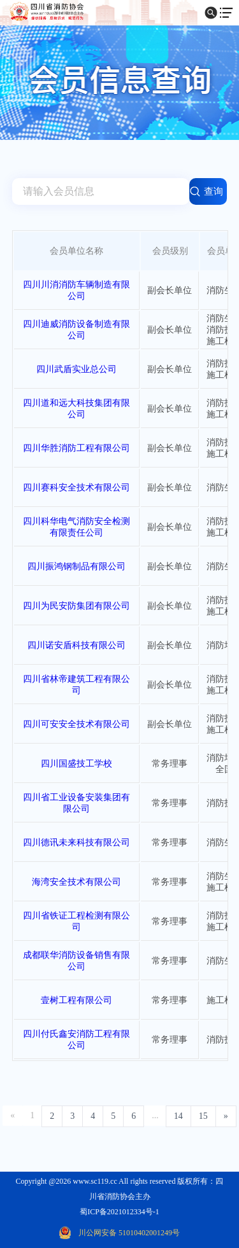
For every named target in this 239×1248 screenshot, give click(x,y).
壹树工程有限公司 (76, 1000)
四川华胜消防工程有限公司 (76, 448)
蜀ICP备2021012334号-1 (119, 1211)
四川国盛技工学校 (76, 763)
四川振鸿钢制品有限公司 (76, 566)
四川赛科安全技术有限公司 (76, 487)
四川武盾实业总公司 (76, 369)
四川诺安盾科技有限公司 (76, 645)
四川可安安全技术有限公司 (76, 724)
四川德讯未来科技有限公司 (76, 842)
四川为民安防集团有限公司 (76, 606)
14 (178, 1116)
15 (203, 1116)
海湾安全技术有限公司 (76, 882)
